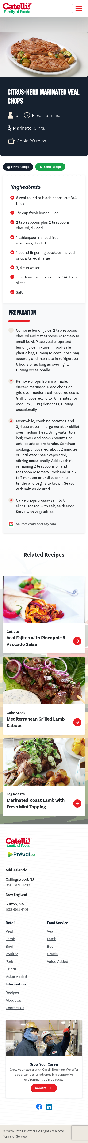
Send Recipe (50, 167)
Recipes (12, 992)
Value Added (16, 976)
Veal (50, 931)
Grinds (11, 969)
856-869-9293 (18, 885)
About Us (13, 1000)
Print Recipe (18, 167)
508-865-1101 (17, 909)
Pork (9, 961)
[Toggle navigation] (78, 8)
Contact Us (15, 1008)
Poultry (12, 954)
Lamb (10, 939)
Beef (10, 946)
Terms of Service (15, 1136)
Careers (40, 1088)
